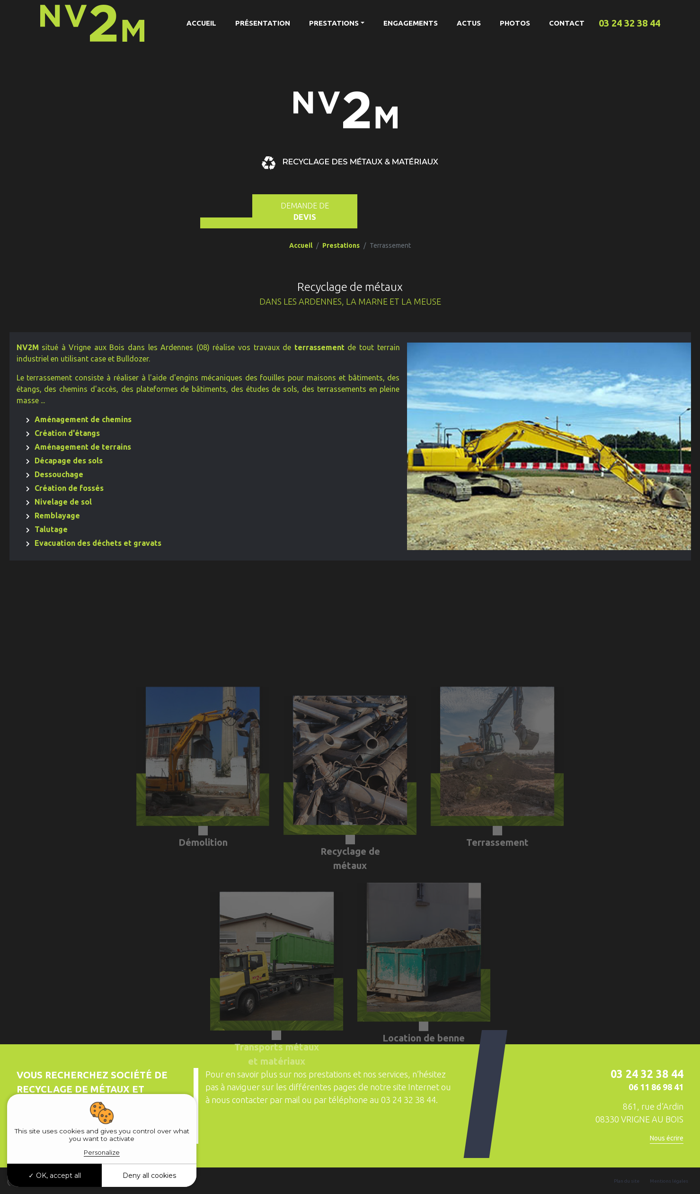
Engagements (410, 23)
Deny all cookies (149, 1175)
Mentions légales (669, 1181)
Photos (515, 23)
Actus (469, 23)
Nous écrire (666, 1138)
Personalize (102, 1152)
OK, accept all (54, 1175)
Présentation (262, 23)
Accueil (201, 23)
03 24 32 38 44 (629, 23)
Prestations (334, 23)
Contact (567, 23)
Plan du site (626, 1181)
